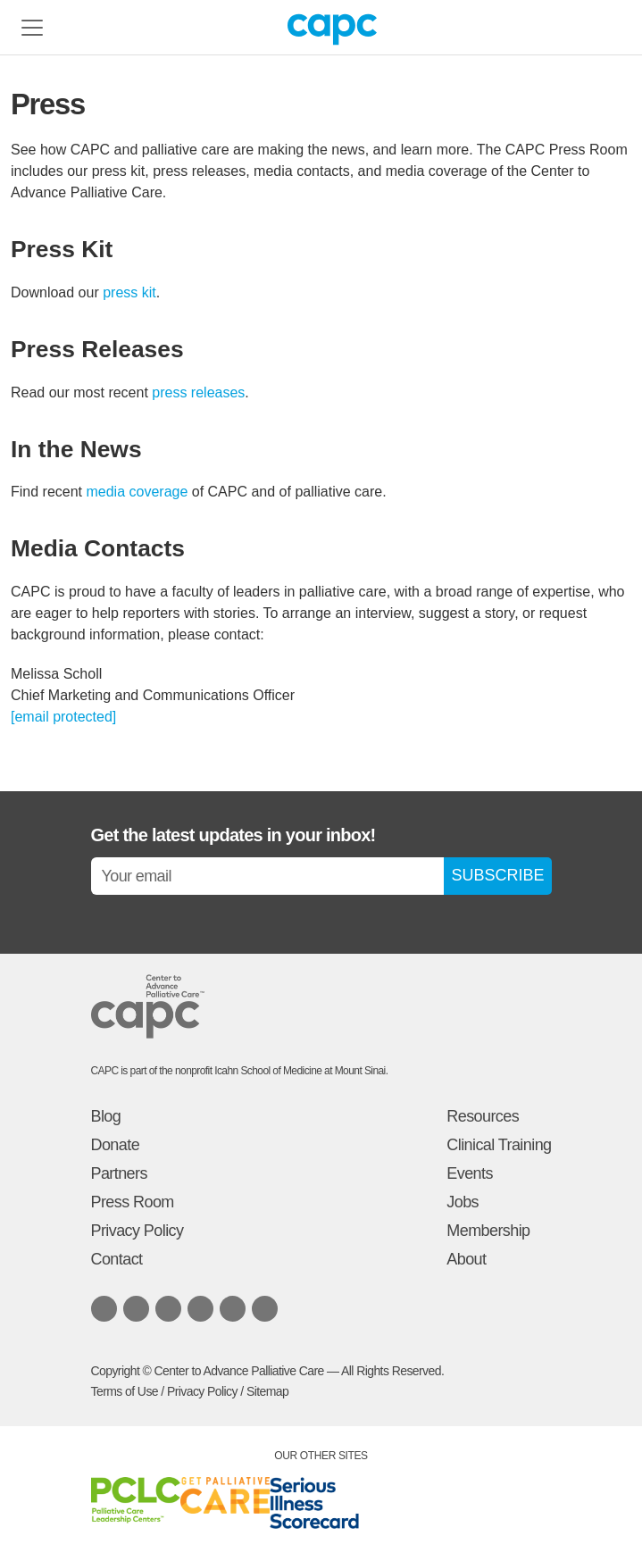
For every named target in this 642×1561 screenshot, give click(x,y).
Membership (487, 1231)
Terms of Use (125, 1391)
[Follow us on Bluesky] (136, 1309)
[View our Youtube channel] (265, 1309)
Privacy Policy (137, 1231)
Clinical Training (498, 1145)
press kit (129, 292)
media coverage (137, 491)
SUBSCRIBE (497, 875)
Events (469, 1173)
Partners (119, 1173)
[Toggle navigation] (32, 28)
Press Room (132, 1202)
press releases (198, 392)
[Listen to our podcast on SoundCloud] (233, 1309)
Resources (482, 1116)
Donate (115, 1145)
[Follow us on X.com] (200, 1309)
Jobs (462, 1202)
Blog (106, 1116)
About (466, 1259)
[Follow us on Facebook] (168, 1309)
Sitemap (267, 1391)
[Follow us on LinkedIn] (104, 1309)
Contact (117, 1259)
